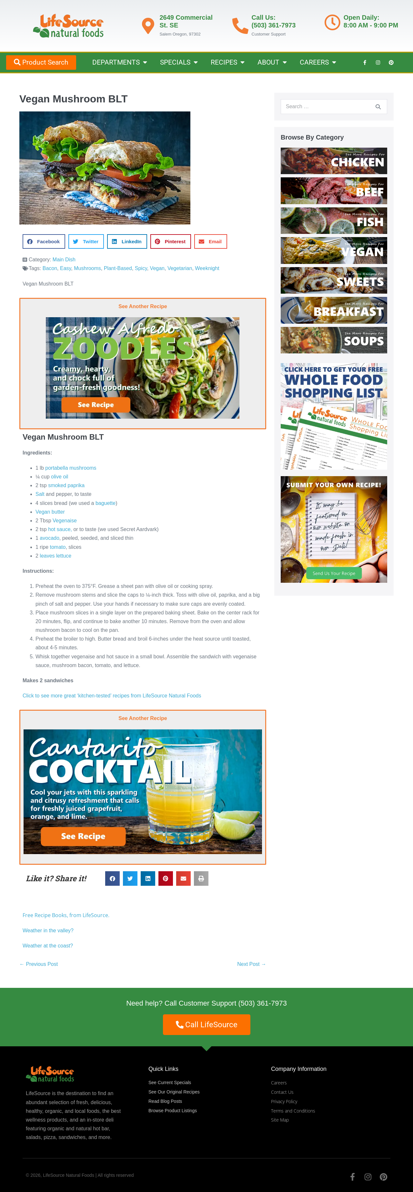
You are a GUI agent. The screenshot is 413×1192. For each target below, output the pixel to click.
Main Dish (64, 259)
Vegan (157, 268)
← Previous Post (38, 964)
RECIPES (228, 62)
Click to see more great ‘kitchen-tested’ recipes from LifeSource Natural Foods (112, 695)
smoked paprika (66, 485)
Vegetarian (179, 268)
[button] (44, 241)
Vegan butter (50, 512)
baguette (106, 503)
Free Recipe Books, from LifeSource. (66, 915)
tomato (57, 547)
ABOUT (272, 62)
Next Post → (251, 964)
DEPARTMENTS (119, 62)
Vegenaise (65, 520)
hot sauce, (60, 529)
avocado (49, 538)
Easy (65, 268)
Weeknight (207, 268)
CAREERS (318, 62)
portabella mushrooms (70, 468)
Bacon (50, 268)
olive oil (59, 476)
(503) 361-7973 (262, 1003)
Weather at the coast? (48, 945)
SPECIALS (179, 62)
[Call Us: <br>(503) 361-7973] (240, 26)
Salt (40, 494)
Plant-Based (118, 268)
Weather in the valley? (49, 930)
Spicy (141, 268)
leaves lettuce (55, 556)
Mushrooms (87, 268)
